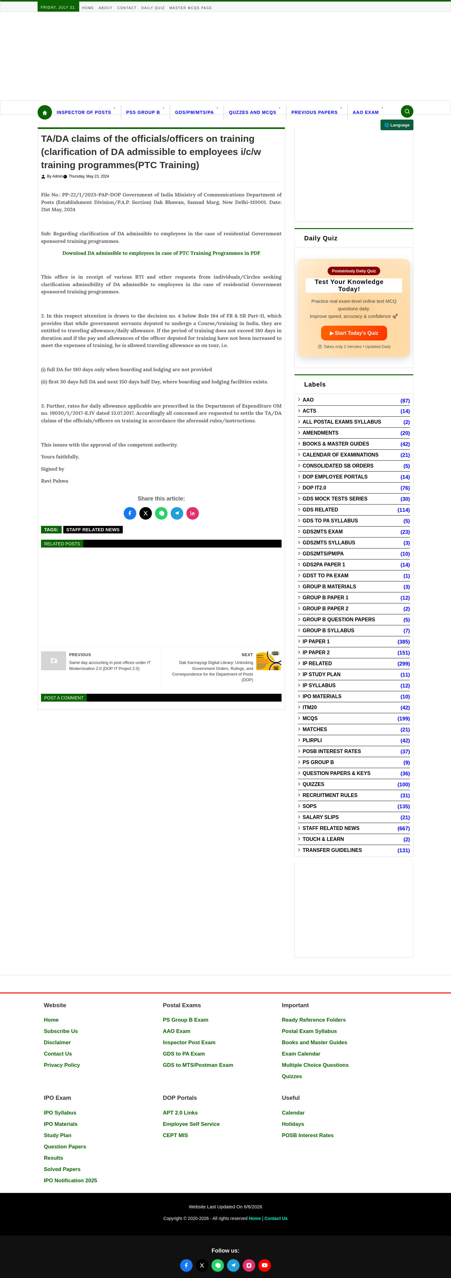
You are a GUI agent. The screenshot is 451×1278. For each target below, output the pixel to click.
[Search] (407, 111)
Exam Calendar (301, 1054)
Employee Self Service (191, 1124)
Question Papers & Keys (337, 773)
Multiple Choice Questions (315, 1065)
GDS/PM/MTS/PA (194, 112)
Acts (309, 411)
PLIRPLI (312, 740)
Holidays (293, 1124)
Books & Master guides (336, 443)
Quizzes (313, 784)
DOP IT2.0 (314, 487)
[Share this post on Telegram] (177, 513)
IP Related (317, 663)
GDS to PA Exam (184, 1054)
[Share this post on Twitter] (145, 513)
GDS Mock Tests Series (335, 498)
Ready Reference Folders (314, 1020)
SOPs (309, 806)
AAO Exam (366, 112)
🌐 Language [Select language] (397, 125)
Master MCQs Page (190, 8)
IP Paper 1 (316, 641)
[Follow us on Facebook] (186, 1265)
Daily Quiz (153, 8)
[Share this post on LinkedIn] (192, 513)
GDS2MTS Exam (323, 531)
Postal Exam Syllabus (309, 1031)
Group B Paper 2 (325, 608)
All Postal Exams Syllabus (342, 422)
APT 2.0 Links (180, 1113)
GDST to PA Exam (325, 575)
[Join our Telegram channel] (233, 1265)
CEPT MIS (175, 1135)
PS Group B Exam (185, 1020)
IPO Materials (322, 696)
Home (88, 8)
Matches (315, 729)
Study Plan (57, 1135)
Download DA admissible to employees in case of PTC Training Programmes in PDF (161, 253)
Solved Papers (62, 1169)
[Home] (45, 112)
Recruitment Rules (330, 795)
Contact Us (58, 1054)
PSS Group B (143, 112)
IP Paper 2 (316, 652)
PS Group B (318, 762)
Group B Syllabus (328, 630)
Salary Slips (321, 817)
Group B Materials (329, 586)
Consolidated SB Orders (338, 465)
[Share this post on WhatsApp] (161, 513)
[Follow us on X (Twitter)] (202, 1265)
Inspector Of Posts (84, 112)
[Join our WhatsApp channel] (217, 1265)
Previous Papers (314, 112)
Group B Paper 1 (325, 597)
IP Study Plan (321, 674)
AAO (308, 400)
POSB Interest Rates (332, 751)
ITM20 (310, 707)
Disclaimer (57, 1042)
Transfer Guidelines (332, 850)
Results (53, 1158)
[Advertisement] (188, 56)
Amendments (321, 433)
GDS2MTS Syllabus (329, 542)
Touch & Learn (323, 839)
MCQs (310, 718)
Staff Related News (93, 529)
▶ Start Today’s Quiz (354, 333)
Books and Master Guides (314, 1042)
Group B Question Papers (339, 619)
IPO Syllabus (60, 1113)
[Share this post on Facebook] (130, 513)
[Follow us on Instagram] (249, 1265)
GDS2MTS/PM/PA (323, 553)
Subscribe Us (61, 1031)
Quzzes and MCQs (252, 112)
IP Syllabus (319, 685)
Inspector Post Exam (189, 1042)
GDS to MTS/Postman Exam (198, 1065)
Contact (127, 8)
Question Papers (65, 1147)
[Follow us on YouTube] (264, 1265)
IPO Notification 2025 (70, 1181)
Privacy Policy (62, 1065)
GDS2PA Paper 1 (324, 564)
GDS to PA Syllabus (330, 520)
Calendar (293, 1113)
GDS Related (320, 509)
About (106, 8)
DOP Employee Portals (335, 476)
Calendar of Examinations (340, 454)
